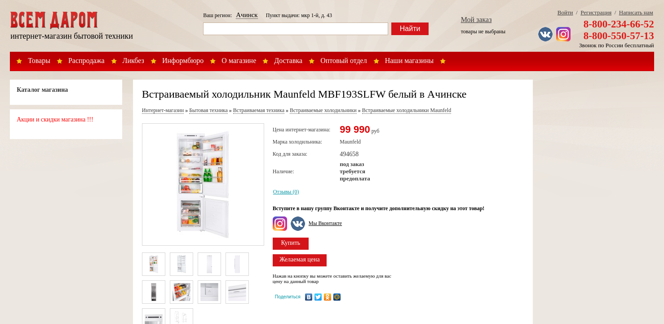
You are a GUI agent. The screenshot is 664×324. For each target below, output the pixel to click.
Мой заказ (476, 19)
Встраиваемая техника (258, 110)
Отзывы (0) (286, 192)
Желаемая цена (299, 259)
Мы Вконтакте (325, 223)
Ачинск (246, 14)
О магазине (238, 60)
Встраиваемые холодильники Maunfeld (406, 110)
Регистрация (595, 12)
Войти (565, 12)
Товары (39, 60)
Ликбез (133, 60)
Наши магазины (409, 60)
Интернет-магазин (163, 110)
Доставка (288, 60)
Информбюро (183, 60)
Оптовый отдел (343, 60)
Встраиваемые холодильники (323, 110)
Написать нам (636, 12)
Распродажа (86, 60)
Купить (290, 242)
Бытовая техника (208, 110)
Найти (410, 28)
